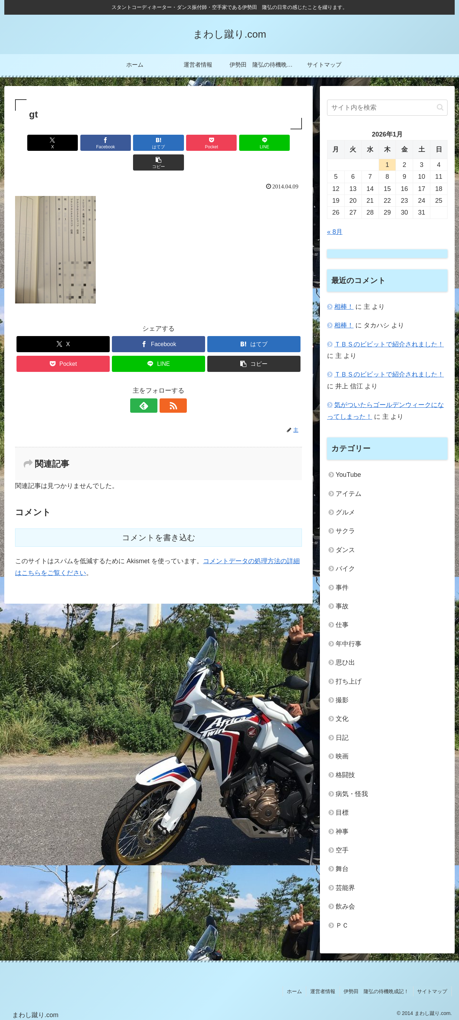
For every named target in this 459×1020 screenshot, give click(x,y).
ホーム (297, 990)
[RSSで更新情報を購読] (167, 386)
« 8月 (334, 231)
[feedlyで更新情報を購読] (150, 386)
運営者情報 (324, 990)
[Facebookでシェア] (86, 143)
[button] (279, 143)
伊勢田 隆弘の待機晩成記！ (377, 990)
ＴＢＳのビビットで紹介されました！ (389, 344)
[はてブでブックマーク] (134, 143)
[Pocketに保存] (182, 143)
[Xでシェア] (38, 143)
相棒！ (344, 306)
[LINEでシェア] (231, 143)
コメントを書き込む (158, 517)
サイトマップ (433, 990)
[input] (387, 108)
